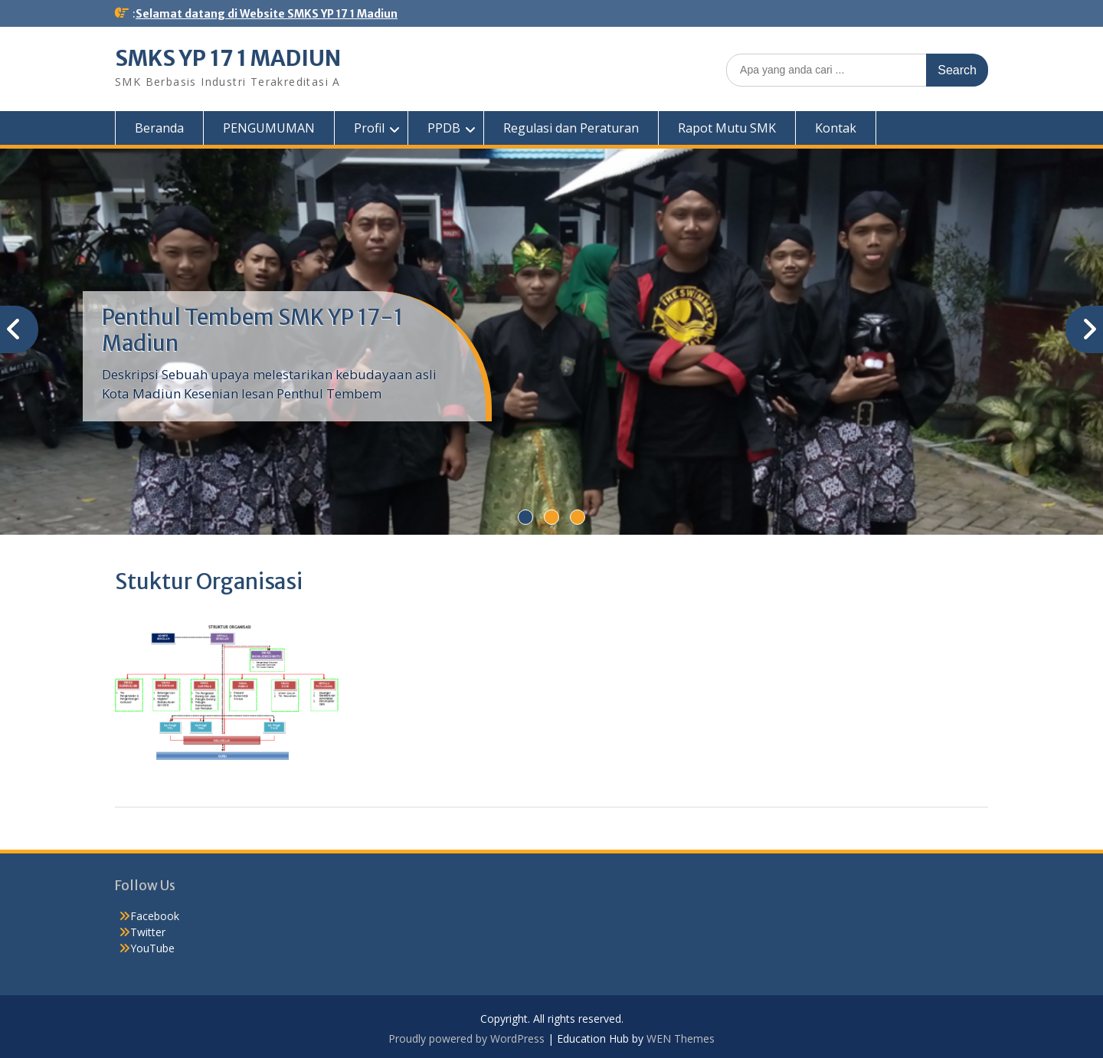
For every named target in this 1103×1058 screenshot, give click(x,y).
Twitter (147, 932)
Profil (369, 128)
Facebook (154, 916)
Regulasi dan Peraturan (571, 128)
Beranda (159, 128)
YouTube (152, 948)
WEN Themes (680, 1038)
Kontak (835, 128)
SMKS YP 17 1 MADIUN (228, 58)
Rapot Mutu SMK (727, 128)
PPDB (443, 128)
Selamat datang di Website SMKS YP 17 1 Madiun (267, 14)
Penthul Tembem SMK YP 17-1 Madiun (252, 330)
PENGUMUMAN (269, 128)
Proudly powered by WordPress (466, 1038)
